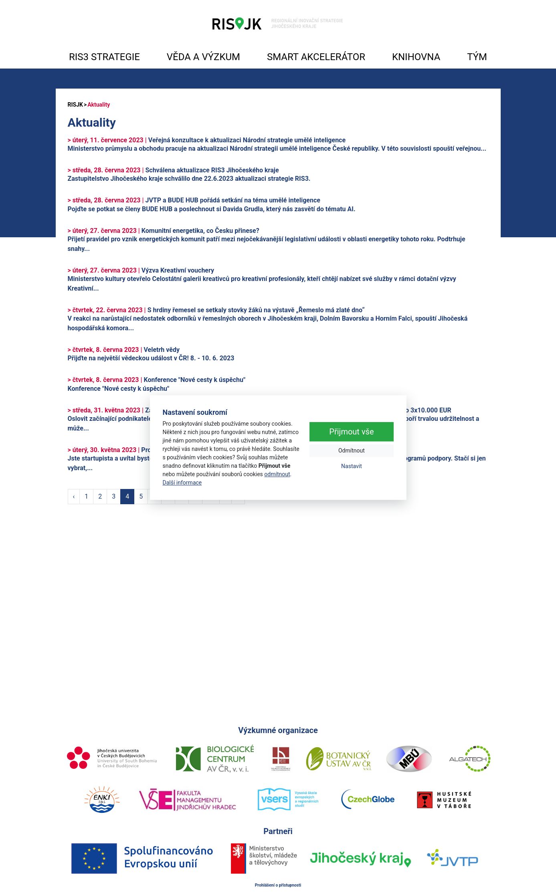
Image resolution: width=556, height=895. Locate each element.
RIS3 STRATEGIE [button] (104, 57)
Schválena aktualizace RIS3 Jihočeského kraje (173, 170)
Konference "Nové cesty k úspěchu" (157, 380)
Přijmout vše (351, 432)
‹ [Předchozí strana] (74, 496)
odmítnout (277, 474)
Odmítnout (351, 451)
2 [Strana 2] (100, 496)
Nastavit (351, 466)
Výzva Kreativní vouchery (141, 270)
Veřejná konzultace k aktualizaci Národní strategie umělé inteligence (207, 140)
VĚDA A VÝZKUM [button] (203, 57)
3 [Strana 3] (113, 496)
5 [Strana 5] (141, 496)
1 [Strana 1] (86, 496)
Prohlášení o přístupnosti (278, 885)
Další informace (182, 482)
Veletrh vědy (124, 350)
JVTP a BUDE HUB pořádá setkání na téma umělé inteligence (194, 200)
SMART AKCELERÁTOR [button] (316, 57)
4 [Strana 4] (127, 496)
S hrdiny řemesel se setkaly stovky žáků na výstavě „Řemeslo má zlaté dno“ (216, 310)
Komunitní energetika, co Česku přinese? (163, 230)
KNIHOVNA (416, 57)
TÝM (477, 57)
